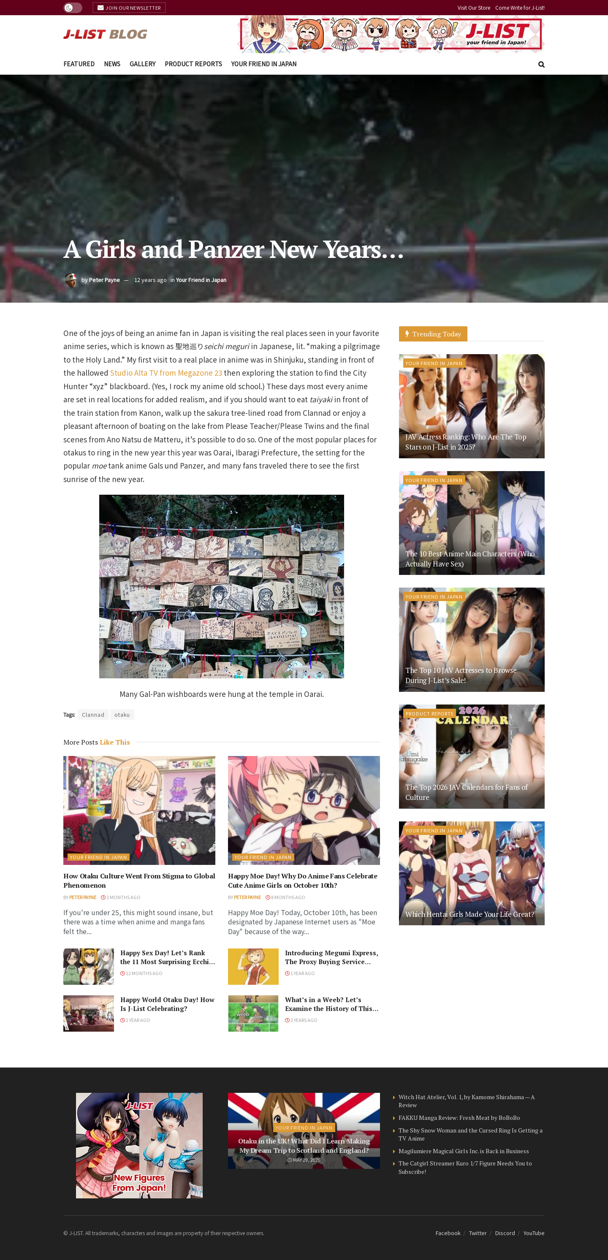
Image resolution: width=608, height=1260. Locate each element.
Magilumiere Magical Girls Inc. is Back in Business (464, 1151)
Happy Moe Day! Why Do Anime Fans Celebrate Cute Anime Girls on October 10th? (302, 880)
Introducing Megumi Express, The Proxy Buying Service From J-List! (331, 961)
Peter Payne (104, 280)
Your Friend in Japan (263, 64)
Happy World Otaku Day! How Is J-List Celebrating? (167, 1004)
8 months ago (285, 897)
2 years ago (301, 1019)
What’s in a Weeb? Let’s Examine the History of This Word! (328, 1008)
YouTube (534, 1233)
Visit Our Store (474, 7)
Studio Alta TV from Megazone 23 (166, 372)
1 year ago (300, 973)
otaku (122, 714)
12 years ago (150, 280)
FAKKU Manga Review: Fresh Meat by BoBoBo (459, 1118)
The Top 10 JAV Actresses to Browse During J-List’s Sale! (460, 675)
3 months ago (121, 897)
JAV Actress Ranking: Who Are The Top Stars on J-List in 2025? (466, 442)
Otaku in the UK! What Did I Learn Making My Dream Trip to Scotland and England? (304, 1145)
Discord (505, 1233)
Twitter (478, 1233)
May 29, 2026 (304, 1159)
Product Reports (193, 64)
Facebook (448, 1233)
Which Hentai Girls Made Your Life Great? (469, 914)
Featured (79, 64)
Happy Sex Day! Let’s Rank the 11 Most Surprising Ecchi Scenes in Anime (164, 961)
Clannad (93, 714)
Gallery (142, 64)
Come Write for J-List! (520, 7)
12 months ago (141, 973)
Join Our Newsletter (129, 7)
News (112, 64)
